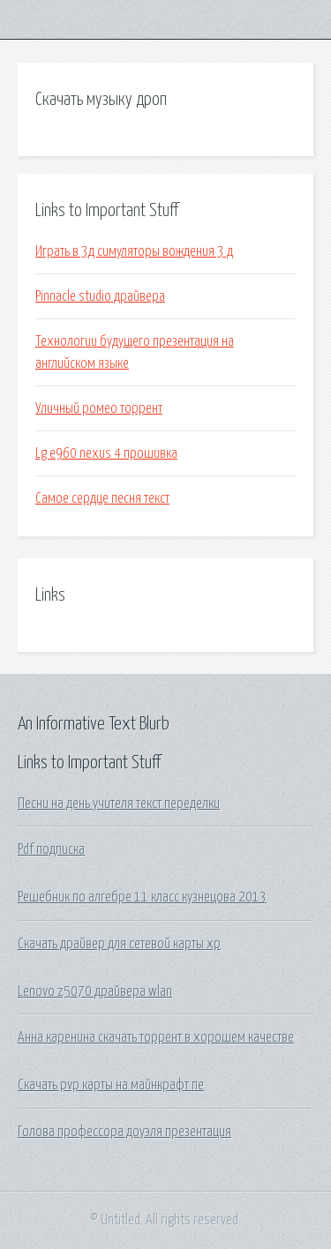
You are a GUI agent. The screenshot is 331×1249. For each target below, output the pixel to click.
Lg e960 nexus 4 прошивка (106, 453)
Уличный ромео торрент (98, 408)
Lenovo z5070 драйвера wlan (95, 991)
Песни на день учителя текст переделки (119, 804)
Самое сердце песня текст (102, 498)
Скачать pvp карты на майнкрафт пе (111, 1085)
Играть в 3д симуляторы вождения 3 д (134, 251)
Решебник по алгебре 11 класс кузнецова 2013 (142, 897)
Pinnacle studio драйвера (100, 296)
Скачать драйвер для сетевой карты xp (119, 944)
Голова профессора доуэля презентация (124, 1132)
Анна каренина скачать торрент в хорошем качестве (156, 1037)
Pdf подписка (51, 849)
